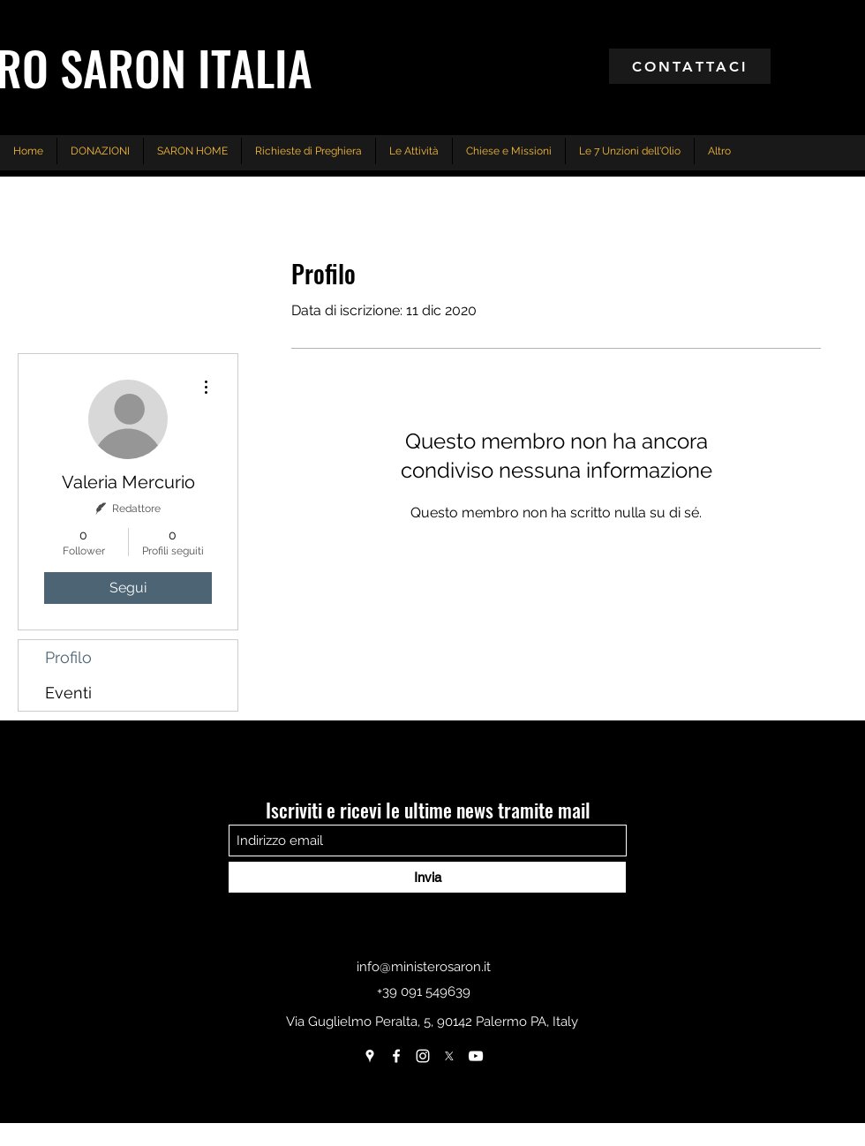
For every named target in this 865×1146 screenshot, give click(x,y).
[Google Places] (370, 1056)
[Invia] (427, 877)
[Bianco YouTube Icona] (476, 1056)
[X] (449, 1056)
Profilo (68, 657)
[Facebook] (396, 1056)
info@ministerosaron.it (424, 967)
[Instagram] (423, 1056)
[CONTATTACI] (690, 66)
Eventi (68, 692)
